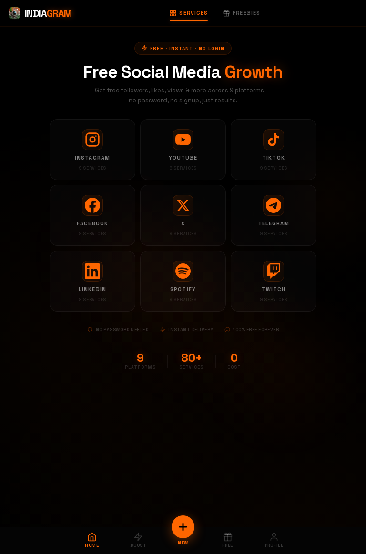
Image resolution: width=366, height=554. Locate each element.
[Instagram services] (92, 149)
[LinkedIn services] (92, 281)
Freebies (241, 13)
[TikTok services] (273, 149)
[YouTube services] (183, 149)
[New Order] (183, 526)
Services (189, 13)
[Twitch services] (273, 281)
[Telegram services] (273, 215)
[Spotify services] (183, 281)
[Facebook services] (92, 215)
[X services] (183, 215)
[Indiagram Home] (40, 13)
